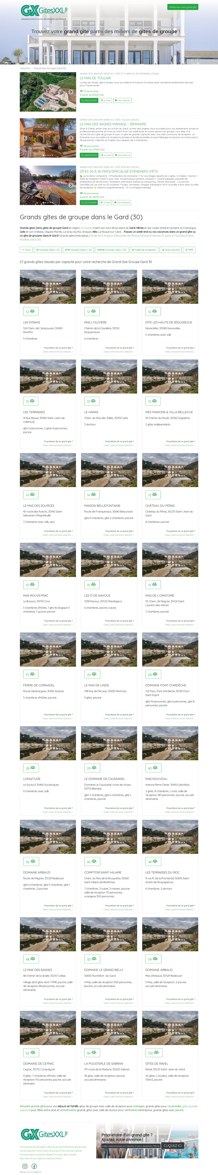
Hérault (156, 235)
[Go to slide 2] (45, 109)
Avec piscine (171, 249)
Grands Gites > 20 (78, 249)
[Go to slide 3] (48, 109)
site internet (122, 100)
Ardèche (96, 235)
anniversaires (68, 1110)
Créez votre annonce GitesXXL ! (58, 351)
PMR (189, 249)
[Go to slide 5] (52, 109)
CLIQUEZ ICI (173, 1146)
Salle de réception (144, 249)
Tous (26, 249)
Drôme (145, 235)
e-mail (106, 100)
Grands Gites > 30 (111, 249)
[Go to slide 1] (43, 109)
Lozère (167, 235)
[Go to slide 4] (50, 109)
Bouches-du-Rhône (127, 235)
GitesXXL (25, 68)
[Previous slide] (25, 92)
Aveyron (108, 235)
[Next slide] (71, 92)
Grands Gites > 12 (48, 249)
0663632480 (89, 100)
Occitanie (86, 228)
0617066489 (88, 202)
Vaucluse (179, 235)
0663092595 (89, 155)
